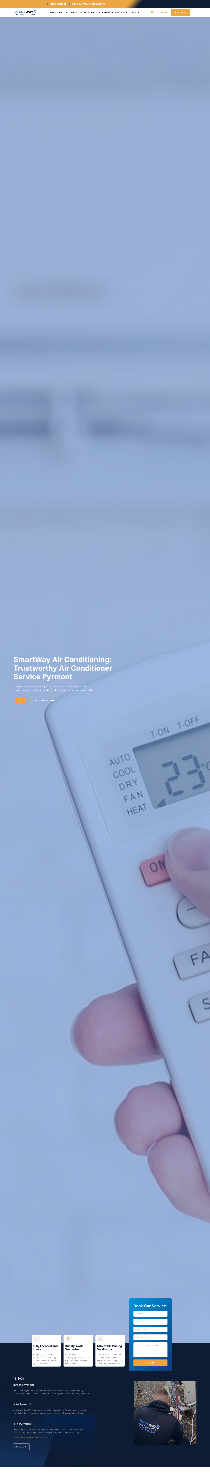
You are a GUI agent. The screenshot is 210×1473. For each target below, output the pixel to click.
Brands (107, 12)
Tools (134, 12)
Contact (121, 12)
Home (53, 12)
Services (75, 12)
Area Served (92, 12)
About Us (62, 12)
